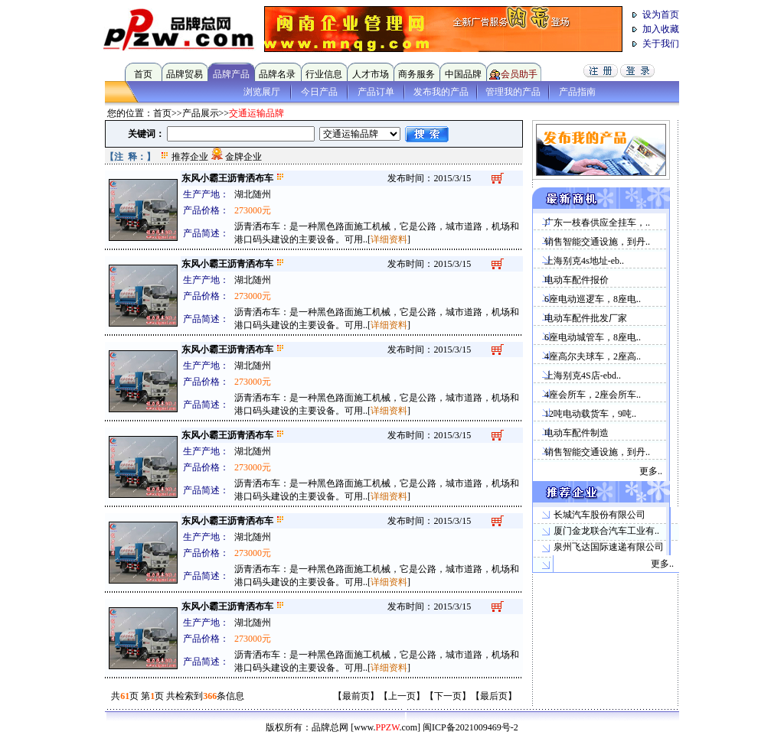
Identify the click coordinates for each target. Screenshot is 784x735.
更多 (648, 471)
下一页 (448, 696)
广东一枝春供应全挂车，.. (597, 222)
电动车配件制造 (576, 433)
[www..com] (385, 727)
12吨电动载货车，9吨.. (590, 413)
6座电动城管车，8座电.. (592, 337)
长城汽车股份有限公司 (599, 514)
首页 (162, 113)
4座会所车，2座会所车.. (592, 394)
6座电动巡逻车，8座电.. (592, 299)
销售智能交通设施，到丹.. (597, 241)
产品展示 (200, 113)
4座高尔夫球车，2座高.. (592, 356)
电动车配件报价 (576, 280)
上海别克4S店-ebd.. (582, 375)
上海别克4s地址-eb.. (584, 260)
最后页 (494, 696)
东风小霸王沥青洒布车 (227, 178)
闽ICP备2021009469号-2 (470, 727)
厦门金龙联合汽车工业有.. (606, 530)
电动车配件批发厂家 (585, 318)
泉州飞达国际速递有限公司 (609, 546)
